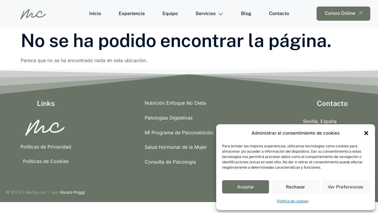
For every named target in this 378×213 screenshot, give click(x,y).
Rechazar (295, 186)
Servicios (209, 13)
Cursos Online (344, 13)
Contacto (279, 13)
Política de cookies (292, 201)
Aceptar (245, 186)
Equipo (170, 13)
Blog (246, 13)
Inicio (95, 13)
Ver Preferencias (345, 186)
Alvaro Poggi (72, 192)
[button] (366, 133)
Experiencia (132, 13)
